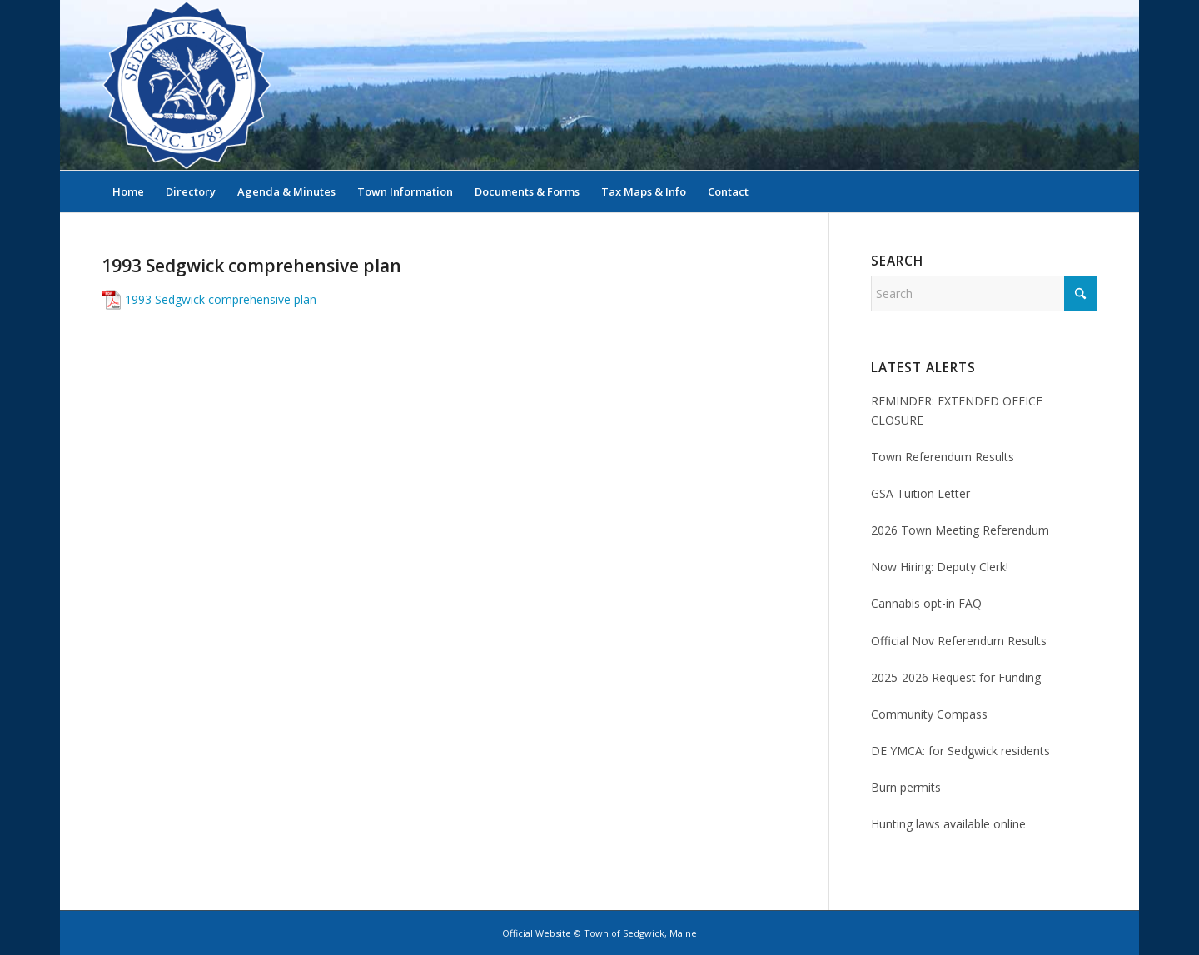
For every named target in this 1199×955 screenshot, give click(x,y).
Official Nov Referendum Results (959, 641)
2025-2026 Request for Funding (956, 677)
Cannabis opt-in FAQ (926, 603)
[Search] (1086, 191)
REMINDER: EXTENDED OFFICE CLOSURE (956, 410)
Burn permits (906, 787)
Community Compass (929, 714)
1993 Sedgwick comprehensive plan (220, 299)
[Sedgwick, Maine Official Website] (186, 85)
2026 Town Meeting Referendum (960, 530)
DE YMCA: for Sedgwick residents (960, 751)
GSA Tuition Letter (920, 493)
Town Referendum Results (942, 457)
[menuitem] (128, 191)
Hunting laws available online (948, 824)
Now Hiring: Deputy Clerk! (939, 566)
